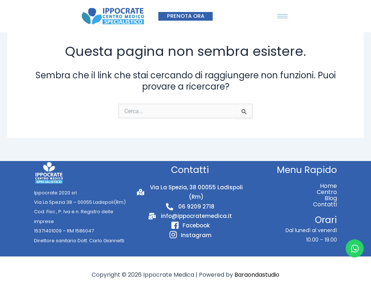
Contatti (325, 204)
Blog (331, 198)
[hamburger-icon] (282, 16)
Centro (327, 192)
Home (328, 186)
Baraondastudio (256, 275)
